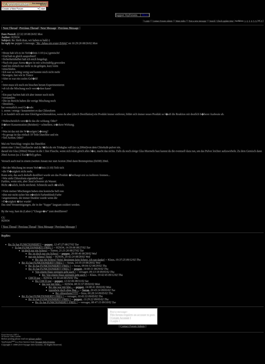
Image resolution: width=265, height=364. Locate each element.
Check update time (225, 21)
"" (52, 43)
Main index (181, 21)
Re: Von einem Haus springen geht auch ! (64, 274)
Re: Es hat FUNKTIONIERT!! (24, 244)
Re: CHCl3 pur (43, 281)
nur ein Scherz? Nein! (40, 256)
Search (212, 21)
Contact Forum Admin (162, 21)
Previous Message (65, 226)
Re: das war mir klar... (61, 287)
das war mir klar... (52, 284)
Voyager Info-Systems (45, 342)
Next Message (45, 226)
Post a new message (197, 21)
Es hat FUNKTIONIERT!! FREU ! (34, 247)
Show (145, 15)
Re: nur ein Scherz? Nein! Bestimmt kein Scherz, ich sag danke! (70, 259)
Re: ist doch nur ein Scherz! (43, 253)
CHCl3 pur (34, 278)
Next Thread (9, 226)
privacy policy (35, 338)
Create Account (120, 317)
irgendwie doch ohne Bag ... (64, 290)
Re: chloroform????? (66, 293)
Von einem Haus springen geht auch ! (55, 271)
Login (147, 21)
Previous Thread (27, 226)
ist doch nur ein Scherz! (34, 250)
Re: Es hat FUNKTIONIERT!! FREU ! (43, 262)
